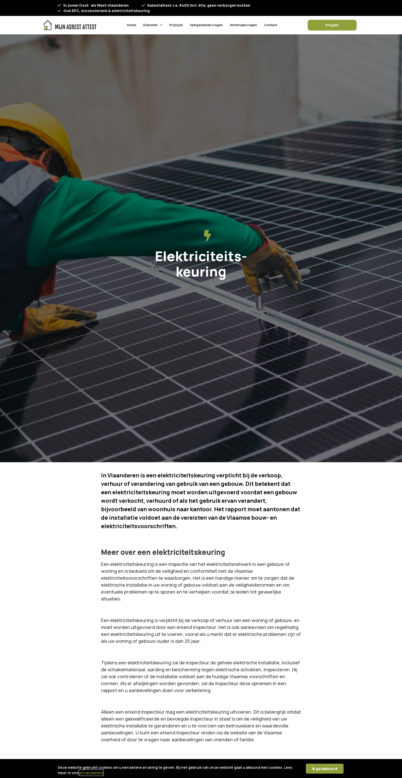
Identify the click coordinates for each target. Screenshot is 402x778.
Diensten (152, 25)
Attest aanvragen (243, 25)
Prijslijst (176, 25)
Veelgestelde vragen (206, 25)
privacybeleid (91, 772)
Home (131, 25)
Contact (270, 25)
